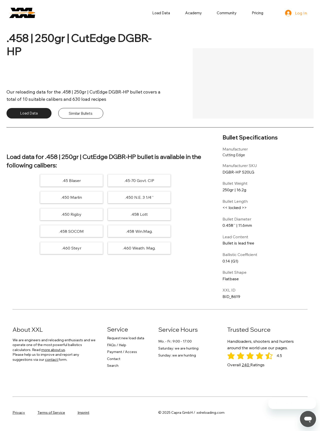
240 (246, 364)
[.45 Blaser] (37, 180)
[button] (161, 13)
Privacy (18, 412)
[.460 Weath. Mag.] (105, 231)
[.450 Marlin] (172, 180)
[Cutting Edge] (240, 155)
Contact (113, 358)
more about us (53, 350)
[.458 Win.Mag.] (105, 214)
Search (112, 365)
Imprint (83, 412)
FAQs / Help (116, 345)
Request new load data (125, 338)
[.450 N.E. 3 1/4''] (37, 197)
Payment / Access (122, 352)
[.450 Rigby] (105, 197)
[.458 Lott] (172, 197)
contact (51, 359)
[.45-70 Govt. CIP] (105, 180)
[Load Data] (29, 113)
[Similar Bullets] (80, 113)
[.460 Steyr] (172, 214)
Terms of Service (51, 412)
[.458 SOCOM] (37, 214)
